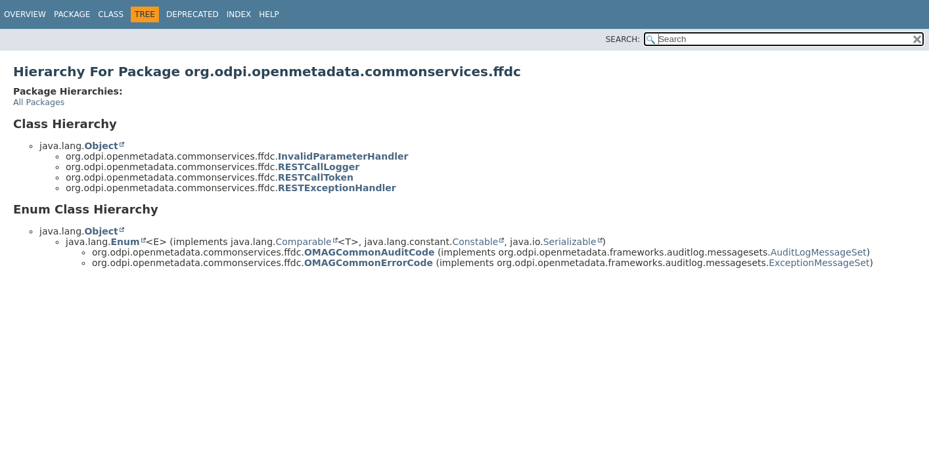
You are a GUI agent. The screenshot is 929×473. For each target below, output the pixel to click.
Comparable (304, 241)
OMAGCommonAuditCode (369, 252)
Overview (25, 14)
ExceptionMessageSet (819, 263)
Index (239, 14)
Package (72, 14)
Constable (475, 241)
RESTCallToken (315, 177)
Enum (124, 241)
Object (101, 146)
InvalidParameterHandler (343, 156)
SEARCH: (623, 39)
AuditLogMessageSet (819, 252)
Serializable (570, 241)
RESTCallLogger (318, 167)
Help (269, 14)
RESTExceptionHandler (337, 188)
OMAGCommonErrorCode (368, 263)
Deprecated (192, 14)
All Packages (38, 102)
